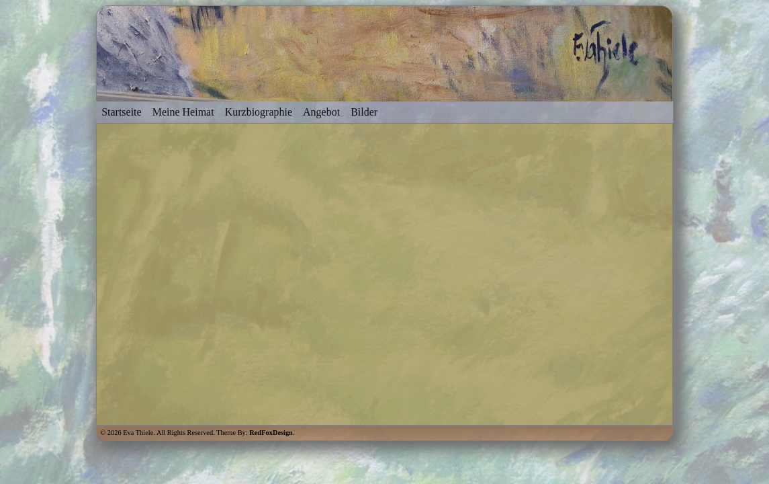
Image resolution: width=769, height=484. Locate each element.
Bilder (364, 112)
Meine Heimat (183, 112)
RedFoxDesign (271, 432)
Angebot (321, 112)
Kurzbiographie (258, 112)
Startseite (121, 112)
